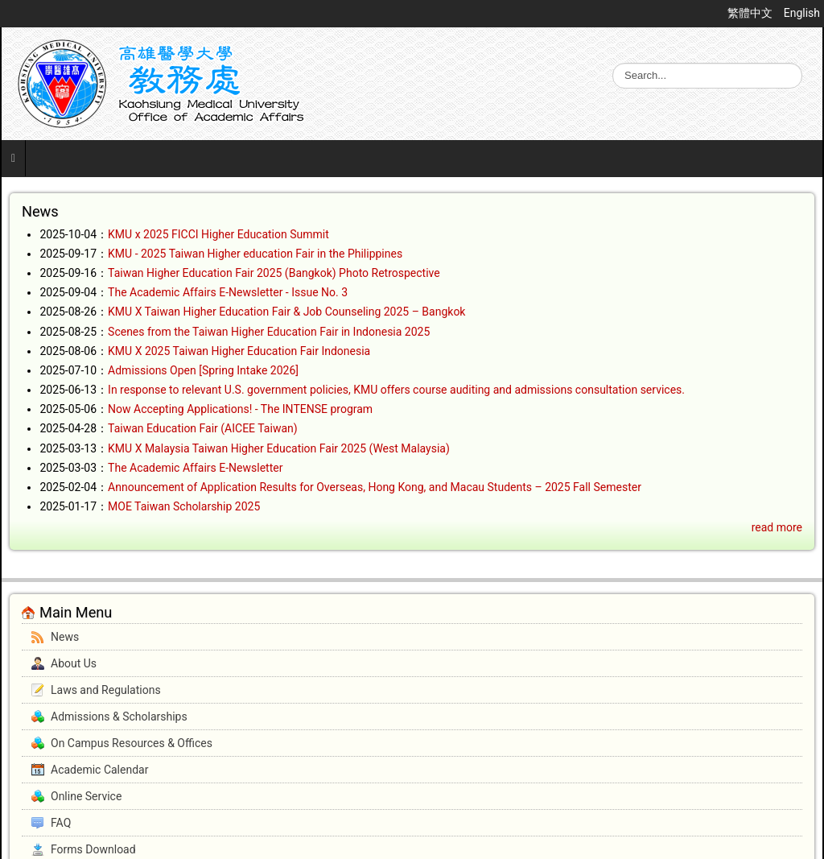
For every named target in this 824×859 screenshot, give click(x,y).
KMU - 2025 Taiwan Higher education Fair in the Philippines (255, 253)
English (802, 12)
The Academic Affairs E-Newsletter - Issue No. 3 (228, 292)
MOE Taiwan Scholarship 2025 (184, 506)
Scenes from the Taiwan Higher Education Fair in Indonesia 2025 (269, 331)
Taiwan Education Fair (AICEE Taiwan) (203, 428)
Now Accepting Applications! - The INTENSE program (240, 409)
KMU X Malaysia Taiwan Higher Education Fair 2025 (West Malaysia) (279, 448)
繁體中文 (751, 12)
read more (777, 527)
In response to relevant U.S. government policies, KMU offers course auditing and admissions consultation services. (396, 389)
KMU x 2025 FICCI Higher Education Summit (218, 234)
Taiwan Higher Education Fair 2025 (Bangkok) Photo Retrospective (274, 272)
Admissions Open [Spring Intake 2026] (203, 370)
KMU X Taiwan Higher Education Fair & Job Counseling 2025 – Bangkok (286, 311)
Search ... (612, 63)
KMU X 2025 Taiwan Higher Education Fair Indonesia (239, 351)
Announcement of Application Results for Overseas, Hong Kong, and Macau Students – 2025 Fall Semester (374, 487)
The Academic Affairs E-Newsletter (195, 467)
